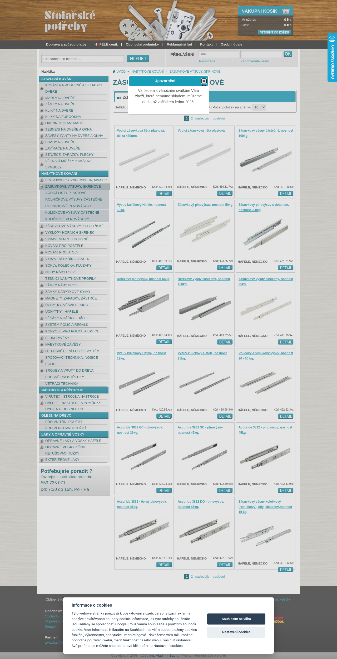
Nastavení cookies (236, 632)
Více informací (95, 629)
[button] (204, 81)
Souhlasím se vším (236, 619)
